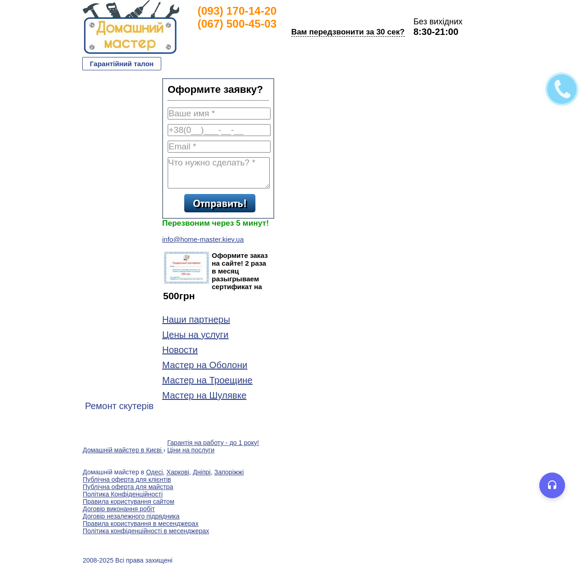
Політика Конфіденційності (123, 494)
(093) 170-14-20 (237, 11)
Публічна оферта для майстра (128, 486)
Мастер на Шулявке (204, 395)
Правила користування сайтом (128, 501)
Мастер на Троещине (207, 380)
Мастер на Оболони (204, 365)
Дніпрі (202, 472)
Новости (180, 350)
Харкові (177, 472)
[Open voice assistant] (552, 485)
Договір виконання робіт (119, 509)
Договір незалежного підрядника (131, 516)
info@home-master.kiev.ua (203, 239)
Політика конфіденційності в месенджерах (146, 531)
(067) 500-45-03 (237, 23)
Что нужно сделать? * (219, 172)
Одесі (154, 472)
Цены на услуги (195, 335)
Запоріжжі (228, 472)
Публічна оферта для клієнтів (127, 479)
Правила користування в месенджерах (140, 523)
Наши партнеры (196, 319)
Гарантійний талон (122, 64)
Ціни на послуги (191, 450)
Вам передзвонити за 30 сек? (348, 32)
